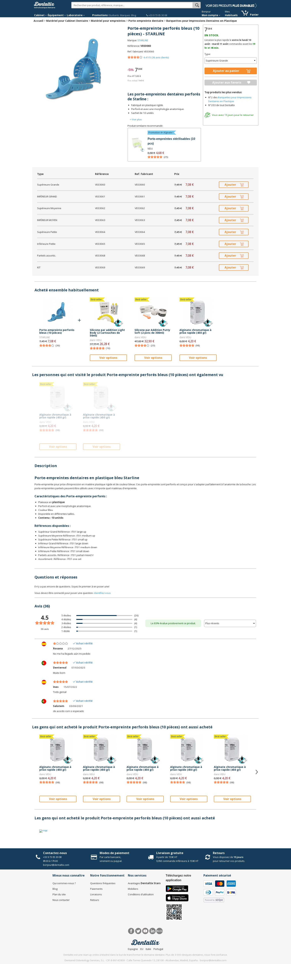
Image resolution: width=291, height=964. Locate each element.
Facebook (131, 931)
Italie (148, 949)
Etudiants (114, 15)
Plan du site (59, 894)
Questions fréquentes (102, 883)
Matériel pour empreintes (108, 20)
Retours (219, 853)
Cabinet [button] (40, 15)
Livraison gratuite (169, 853)
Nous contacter (61, 900)
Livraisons (96, 894)
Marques (125, 15)
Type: (208, 54)
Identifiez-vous (102, 593)
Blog (133, 15)
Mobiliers (133, 888)
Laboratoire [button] (76, 15)
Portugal (158, 949)
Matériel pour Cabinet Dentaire (67, 20)
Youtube (145, 931)
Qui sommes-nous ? (64, 883)
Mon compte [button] (211, 15)
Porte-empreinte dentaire (145, 20)
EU (141, 949)
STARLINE (143, 40)
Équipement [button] (57, 15)
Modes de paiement (114, 853)
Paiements (96, 888)
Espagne (133, 949)
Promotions (100, 15)
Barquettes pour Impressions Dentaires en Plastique (201, 20)
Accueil (38, 20)
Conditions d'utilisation (141, 894)
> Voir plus (136, 119)
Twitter (138, 931)
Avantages (144, 883)
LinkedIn (152, 931)
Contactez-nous (55, 853)
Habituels (231, 15)
